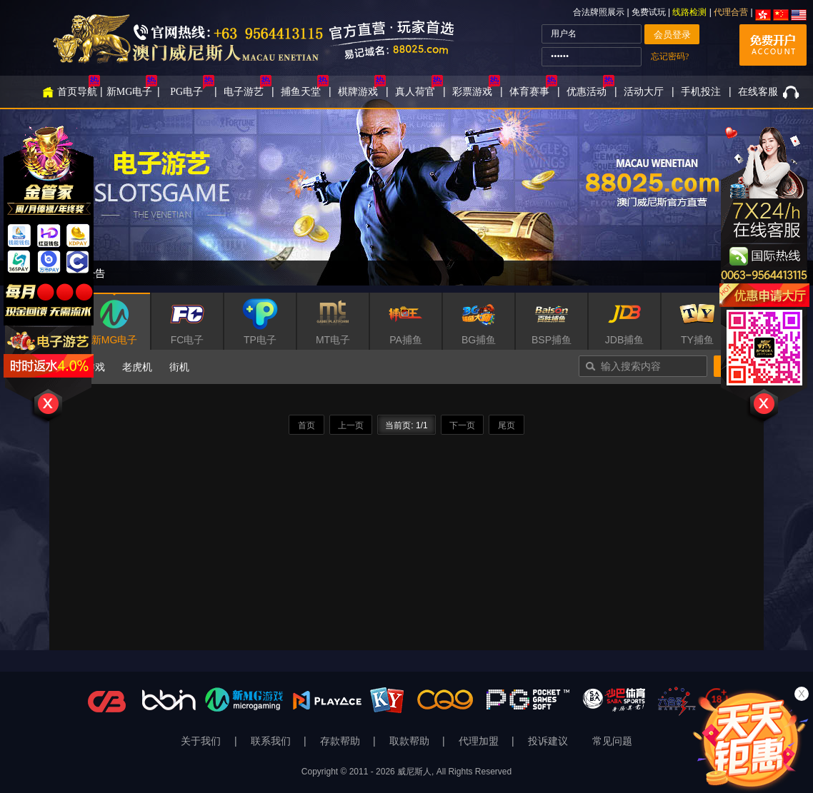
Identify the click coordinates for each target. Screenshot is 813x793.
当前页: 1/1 (406, 425)
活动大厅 (644, 91)
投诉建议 (548, 741)
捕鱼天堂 (301, 91)
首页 (306, 425)
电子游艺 (244, 91)
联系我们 (272, 741)
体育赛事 (529, 91)
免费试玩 (650, 12)
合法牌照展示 (598, 12)
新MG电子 (129, 91)
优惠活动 (587, 91)
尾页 (506, 425)
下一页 (462, 425)
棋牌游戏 (358, 91)
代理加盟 (480, 741)
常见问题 (612, 741)
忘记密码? (670, 56)
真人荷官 (415, 91)
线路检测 (689, 12)
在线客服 (758, 91)
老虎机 (137, 367)
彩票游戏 (472, 91)
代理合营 (731, 12)
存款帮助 (341, 741)
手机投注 (701, 91)
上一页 (351, 425)
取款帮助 (410, 741)
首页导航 (77, 91)
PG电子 (186, 91)
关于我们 (202, 741)
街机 (179, 367)
